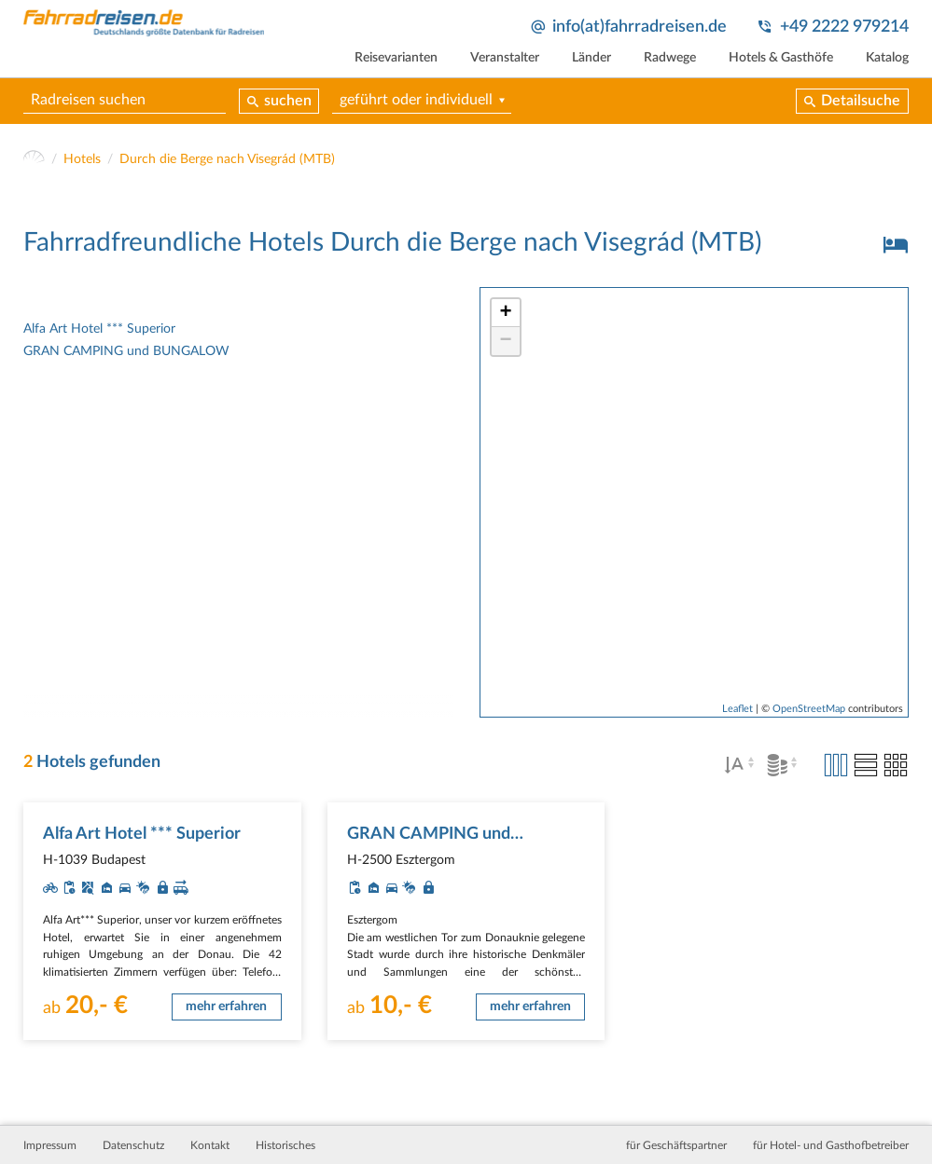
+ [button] (505, 313)
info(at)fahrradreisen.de (639, 26)
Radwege (670, 57)
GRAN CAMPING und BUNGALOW (126, 351)
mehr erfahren (226, 1006)
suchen (288, 100)
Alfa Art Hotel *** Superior (99, 329)
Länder (591, 57)
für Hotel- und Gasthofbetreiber (831, 1145)
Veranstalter (504, 57)
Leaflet (737, 709)
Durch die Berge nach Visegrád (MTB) (227, 159)
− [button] (505, 341)
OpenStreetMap (808, 709)
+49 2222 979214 (844, 26)
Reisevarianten (396, 57)
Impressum (50, 1145)
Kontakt (210, 1145)
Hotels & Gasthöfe (781, 57)
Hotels (82, 159)
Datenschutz (133, 1145)
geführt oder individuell (416, 99)
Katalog (887, 57)
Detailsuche (860, 100)
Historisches (285, 1145)
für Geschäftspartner (676, 1145)
